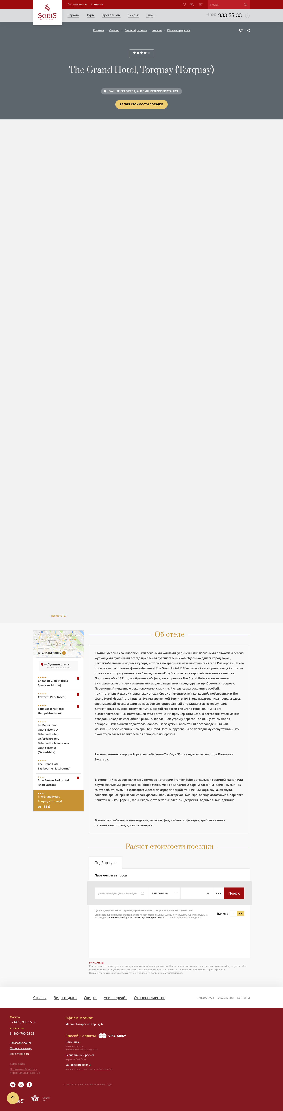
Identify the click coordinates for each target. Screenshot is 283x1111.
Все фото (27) (59, 615)
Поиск (234, 893)
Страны (114, 30)
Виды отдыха (65, 997)
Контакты (243, 998)
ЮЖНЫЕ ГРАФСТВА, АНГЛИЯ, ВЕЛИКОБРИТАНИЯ (143, 91)
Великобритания (136, 30)
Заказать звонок (21, 1043)
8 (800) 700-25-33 (22, 1033)
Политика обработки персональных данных (25, 1071)
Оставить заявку (21, 1048)
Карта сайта (17, 1064)
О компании (76, 4)
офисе (79, 1069)
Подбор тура (205, 998)
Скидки (90, 997)
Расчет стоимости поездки (141, 104)
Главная (98, 30)
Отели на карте (49, 653)
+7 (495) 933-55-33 (23, 1022)
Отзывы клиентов (149, 997)
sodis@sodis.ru (19, 1054)
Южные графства (178, 30)
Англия (157, 30)
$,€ (240, 913)
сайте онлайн (104, 1069)
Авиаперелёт (115, 997)
